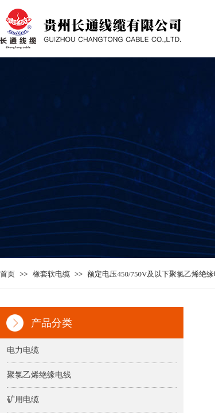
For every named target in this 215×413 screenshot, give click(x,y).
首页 (7, 274)
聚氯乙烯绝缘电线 (39, 375)
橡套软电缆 (51, 274)
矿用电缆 (23, 399)
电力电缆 (23, 350)
